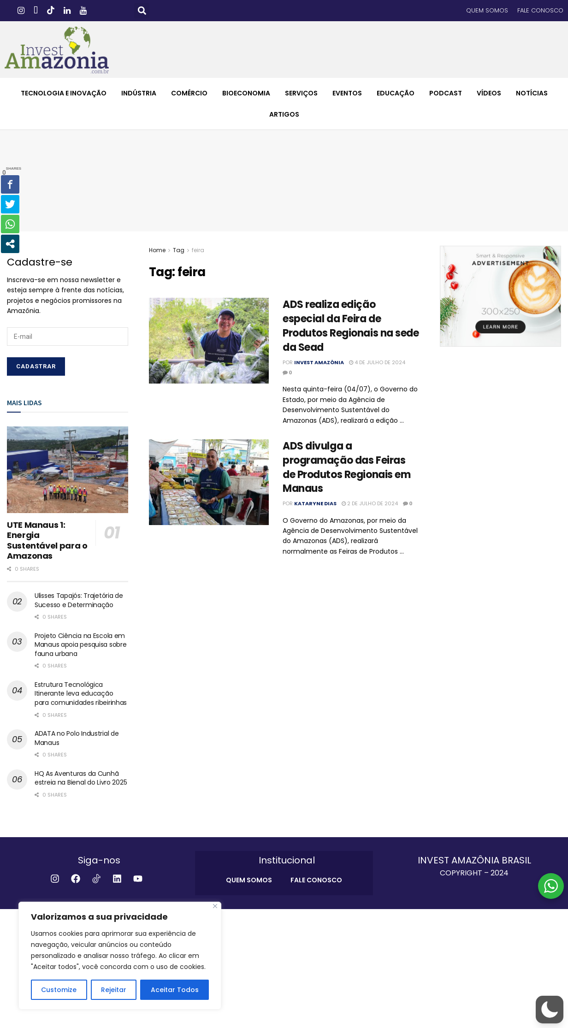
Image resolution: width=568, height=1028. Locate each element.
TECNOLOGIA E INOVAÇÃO (63, 93)
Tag (178, 250)
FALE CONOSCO (540, 10)
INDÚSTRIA (138, 93)
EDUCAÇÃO (395, 93)
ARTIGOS (284, 114)
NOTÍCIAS (532, 93)
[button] (141, 10)
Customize (59, 989)
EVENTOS (347, 93)
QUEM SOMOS (487, 10)
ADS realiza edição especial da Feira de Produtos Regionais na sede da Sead (351, 325)
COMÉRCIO (189, 93)
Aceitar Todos (175, 989)
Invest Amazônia (319, 362)
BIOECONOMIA (246, 93)
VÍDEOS (489, 93)
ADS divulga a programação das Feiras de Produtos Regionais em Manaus (346, 467)
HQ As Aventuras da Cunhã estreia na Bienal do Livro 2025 (81, 778)
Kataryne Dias (315, 503)
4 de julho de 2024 (377, 362)
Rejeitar (113, 989)
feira (198, 250)
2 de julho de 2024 (370, 503)
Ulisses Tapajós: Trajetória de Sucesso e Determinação (79, 600)
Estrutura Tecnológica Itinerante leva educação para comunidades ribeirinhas (81, 693)
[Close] (215, 906)
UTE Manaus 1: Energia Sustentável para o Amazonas (47, 540)
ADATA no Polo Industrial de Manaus (76, 738)
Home (157, 250)
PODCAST (445, 93)
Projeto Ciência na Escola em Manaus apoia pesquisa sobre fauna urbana (80, 644)
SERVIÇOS (301, 93)
